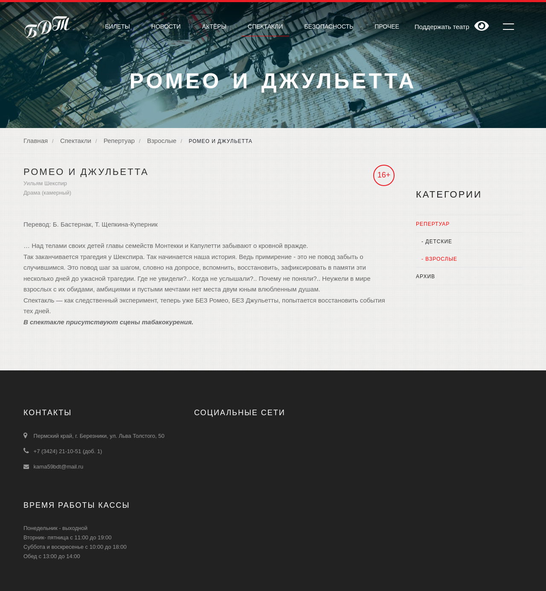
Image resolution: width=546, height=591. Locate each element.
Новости (166, 26)
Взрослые (162, 140)
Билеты (117, 26)
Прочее (387, 26)
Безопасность (328, 26)
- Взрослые (436, 259)
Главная (35, 140)
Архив (425, 276)
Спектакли (75, 140)
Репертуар (119, 140)
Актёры (214, 26)
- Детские (434, 242)
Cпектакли (265, 26)
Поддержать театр (442, 26)
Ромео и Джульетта (220, 141)
